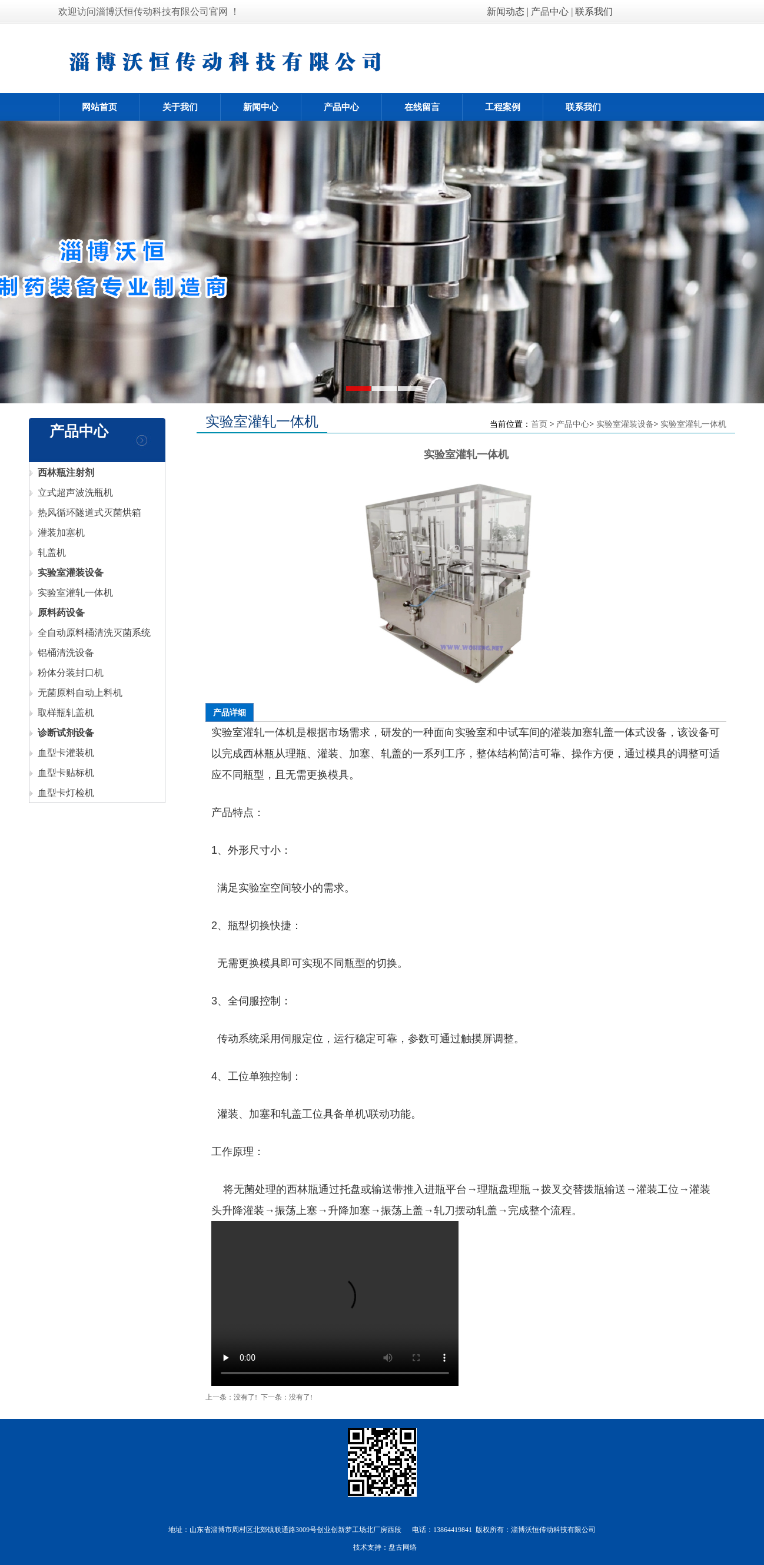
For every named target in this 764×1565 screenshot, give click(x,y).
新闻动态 (507, 11)
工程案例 (502, 107)
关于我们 (180, 107)
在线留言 (422, 107)
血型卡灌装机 (61, 753)
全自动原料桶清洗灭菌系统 (90, 633)
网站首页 (99, 107)
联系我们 (594, 11)
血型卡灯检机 (61, 793)
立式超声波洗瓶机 (71, 493)
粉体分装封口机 (66, 673)
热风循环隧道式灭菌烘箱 (85, 513)
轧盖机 (47, 553)
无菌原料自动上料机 (75, 693)
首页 (539, 424)
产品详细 (229, 712)
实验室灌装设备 (625, 424)
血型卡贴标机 (61, 773)
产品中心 (550, 11)
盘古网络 (402, 1547)
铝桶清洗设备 (61, 653)
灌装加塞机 (57, 533)
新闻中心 (260, 107)
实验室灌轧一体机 (71, 593)
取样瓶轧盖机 (61, 713)
